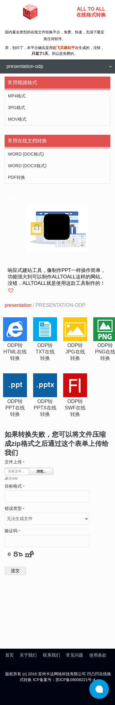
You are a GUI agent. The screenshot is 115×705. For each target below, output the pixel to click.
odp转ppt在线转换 (15, 408)
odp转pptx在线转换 (45, 408)
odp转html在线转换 (15, 352)
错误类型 (15, 509)
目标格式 (15, 486)
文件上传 (15, 462)
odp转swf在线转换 (75, 408)
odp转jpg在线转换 (75, 352)
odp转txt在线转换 (45, 352)
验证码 (12, 531)
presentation (18, 305)
